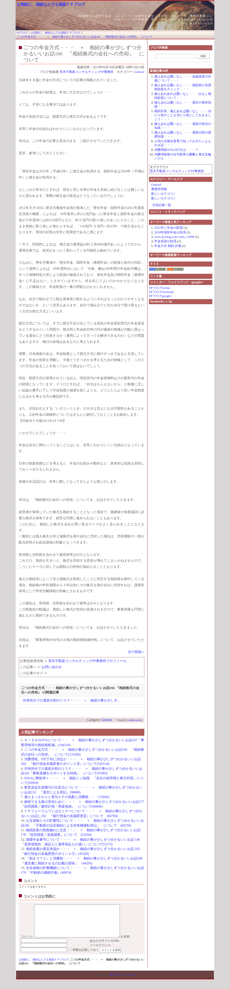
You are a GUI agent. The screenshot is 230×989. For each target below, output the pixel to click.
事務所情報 (159, 189)
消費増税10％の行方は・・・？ (176, 149)
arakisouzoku (135, 720)
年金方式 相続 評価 (167, 246)
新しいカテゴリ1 (163, 193)
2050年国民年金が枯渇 (170, 232)
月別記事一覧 (161, 205)
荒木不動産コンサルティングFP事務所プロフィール (87, 661)
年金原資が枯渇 (165, 241)
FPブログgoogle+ (160, 296)
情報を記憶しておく (86, 956)
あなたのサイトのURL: (105, 947)
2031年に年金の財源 (168, 227)
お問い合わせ (52, 667)
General (139, 72)
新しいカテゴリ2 (163, 198)
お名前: (125, 942)
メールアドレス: (100, 951)
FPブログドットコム (122, 980)
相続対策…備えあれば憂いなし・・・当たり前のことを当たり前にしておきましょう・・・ (182, 115)
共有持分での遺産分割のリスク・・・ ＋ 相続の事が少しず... (71, 700)
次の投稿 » (136, 652)
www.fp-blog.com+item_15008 (174, 236)
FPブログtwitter (159, 288)
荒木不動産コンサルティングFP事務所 (87, 72)
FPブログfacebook (161, 292)
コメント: (27, 942)
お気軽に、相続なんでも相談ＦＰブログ (51, 4)
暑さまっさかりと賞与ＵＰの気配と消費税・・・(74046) (66, 797)
